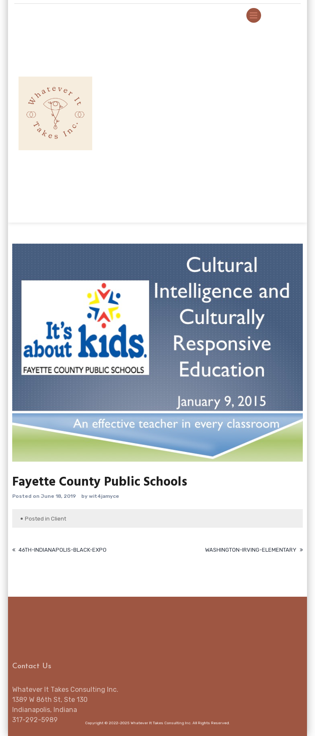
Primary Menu (253, 17)
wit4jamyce (104, 496)
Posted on (26, 496)
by (84, 496)
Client (58, 518)
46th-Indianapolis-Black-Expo (63, 550)
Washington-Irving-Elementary (250, 550)
